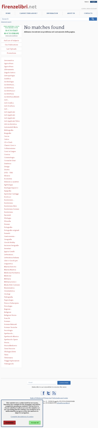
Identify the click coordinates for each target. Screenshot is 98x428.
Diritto (7, 170)
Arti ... (6, 109)
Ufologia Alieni (10, 352)
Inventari (7, 248)
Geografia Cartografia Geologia (8, 239)
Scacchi (7, 318)
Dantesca (7, 164)
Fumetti (7, 233)
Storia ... (7, 342)
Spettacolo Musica (11, 336)
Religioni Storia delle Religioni (10, 315)
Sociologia (8, 330)
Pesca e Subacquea (11, 303)
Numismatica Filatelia (9, 288)
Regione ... (8, 309)
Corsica (7, 154)
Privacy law (48, 398)
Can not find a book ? (28, 13)
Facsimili (7, 215)
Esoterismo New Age (10, 206)
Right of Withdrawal (36, 398)
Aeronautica (9, 60)
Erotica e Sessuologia (8, 197)
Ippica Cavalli (9, 251)
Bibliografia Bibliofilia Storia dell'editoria (10, 130)
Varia (6, 355)
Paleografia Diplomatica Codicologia (9, 297)
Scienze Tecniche (10, 327)
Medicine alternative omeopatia (8, 276)
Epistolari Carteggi (11, 194)
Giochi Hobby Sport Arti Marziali (11, 243)
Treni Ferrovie (9, 349)
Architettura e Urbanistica (9, 91)
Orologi (7, 294)
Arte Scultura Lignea (9, 106)
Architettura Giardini (9, 94)
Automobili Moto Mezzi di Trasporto (11, 127)
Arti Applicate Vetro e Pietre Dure (12, 121)
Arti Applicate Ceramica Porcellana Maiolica (11, 112)
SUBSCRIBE (64, 383)
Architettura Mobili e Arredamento (11, 97)
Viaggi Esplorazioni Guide (11, 361)
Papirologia (8, 300)
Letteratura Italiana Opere (11, 258)
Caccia (6, 136)
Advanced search (6, 22)
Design (6, 167)
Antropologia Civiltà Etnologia (10, 76)
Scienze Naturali (10, 324)
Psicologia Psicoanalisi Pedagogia (8, 306)
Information (52, 13)
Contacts (88, 13)
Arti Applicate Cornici (9, 115)
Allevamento (9, 69)
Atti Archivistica (10, 124)
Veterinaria (8, 358)
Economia (8, 179)
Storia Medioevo (10, 346)
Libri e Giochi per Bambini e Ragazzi (11, 261)
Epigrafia (7, 191)
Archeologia (9, 82)
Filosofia (7, 221)
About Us (71, 13)
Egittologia (8, 185)
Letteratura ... (9, 255)
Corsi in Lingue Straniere (10, 152)
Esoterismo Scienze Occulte (11, 209)
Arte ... (6, 100)
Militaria (7, 279)
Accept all (35, 423)
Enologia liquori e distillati (11, 188)
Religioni (7, 312)
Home (8, 13)
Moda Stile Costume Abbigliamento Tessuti (12, 285)
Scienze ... (7, 321)
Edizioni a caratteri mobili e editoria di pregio (11, 182)
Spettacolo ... (9, 333)
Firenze (7, 224)
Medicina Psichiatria (12, 273)
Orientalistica (9, 291)
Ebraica (7, 176)
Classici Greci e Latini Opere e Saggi (12, 145)
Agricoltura (8, 63)
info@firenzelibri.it (63, 403)
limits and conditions (11, 35)
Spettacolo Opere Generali (11, 340)
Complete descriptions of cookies (22, 417)
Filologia (7, 218)
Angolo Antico (9, 73)
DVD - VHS (8, 173)
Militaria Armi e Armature (10, 282)
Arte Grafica (9, 103)
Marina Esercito (10, 267)
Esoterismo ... (9, 200)
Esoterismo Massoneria (8, 203)
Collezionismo (9, 148)
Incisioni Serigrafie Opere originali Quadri (11, 246)
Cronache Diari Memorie (10, 161)
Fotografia (8, 227)
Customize (10, 423)
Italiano (86, 1)
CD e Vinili (8, 142)
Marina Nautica (10, 270)
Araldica (7, 79)
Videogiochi (9, 364)
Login (83, 8)
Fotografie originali (11, 230)
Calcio (6, 139)
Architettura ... (9, 85)
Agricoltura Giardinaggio (9, 67)
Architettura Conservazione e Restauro (10, 88)
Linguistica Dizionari (8, 264)
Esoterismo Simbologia (8, 212)
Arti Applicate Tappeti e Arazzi (10, 118)
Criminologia (9, 157)
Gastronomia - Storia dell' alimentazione (10, 236)
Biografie (7, 133)
